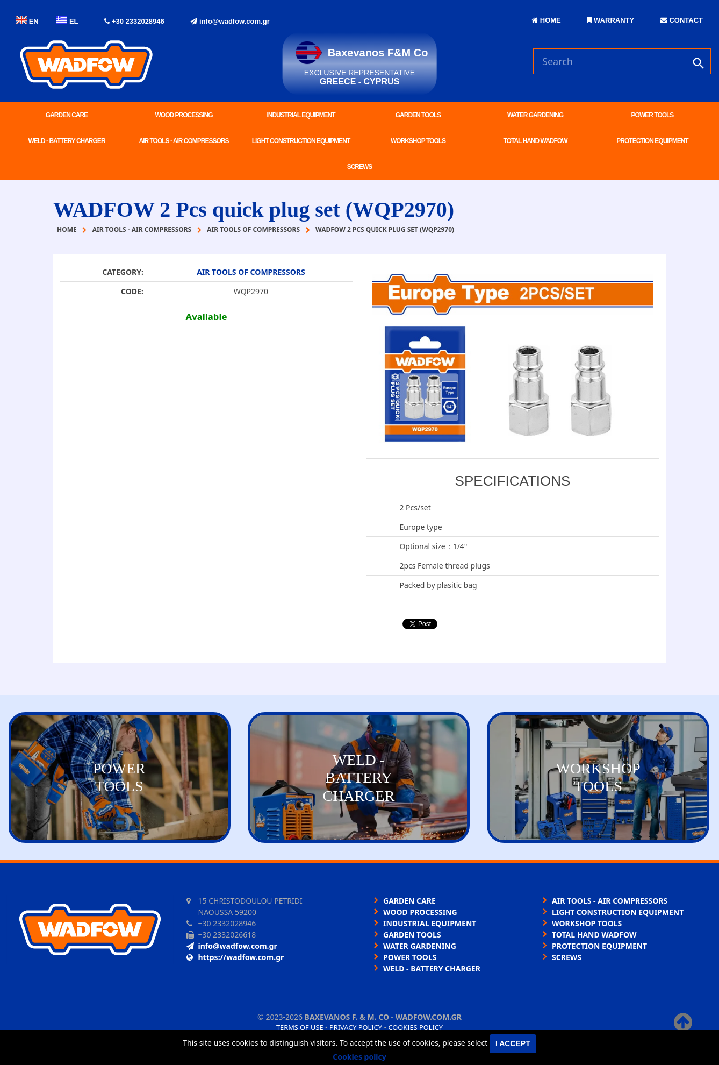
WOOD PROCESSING (183, 115)
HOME (546, 20)
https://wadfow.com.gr (235, 957)
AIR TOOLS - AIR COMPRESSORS (183, 141)
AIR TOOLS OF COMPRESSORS (251, 272)
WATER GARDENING (535, 115)
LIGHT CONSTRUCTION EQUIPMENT (301, 141)
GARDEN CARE (67, 115)
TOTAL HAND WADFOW (535, 141)
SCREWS (359, 167)
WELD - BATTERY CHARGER (66, 141)
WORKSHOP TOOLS (418, 141)
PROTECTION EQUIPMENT (652, 141)
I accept (512, 1043)
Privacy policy (355, 1027)
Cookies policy (415, 1027)
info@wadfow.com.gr (229, 21)
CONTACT (681, 20)
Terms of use (299, 1027)
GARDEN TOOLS (418, 115)
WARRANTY (610, 20)
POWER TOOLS (652, 115)
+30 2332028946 (134, 21)
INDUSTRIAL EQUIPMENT (301, 115)
